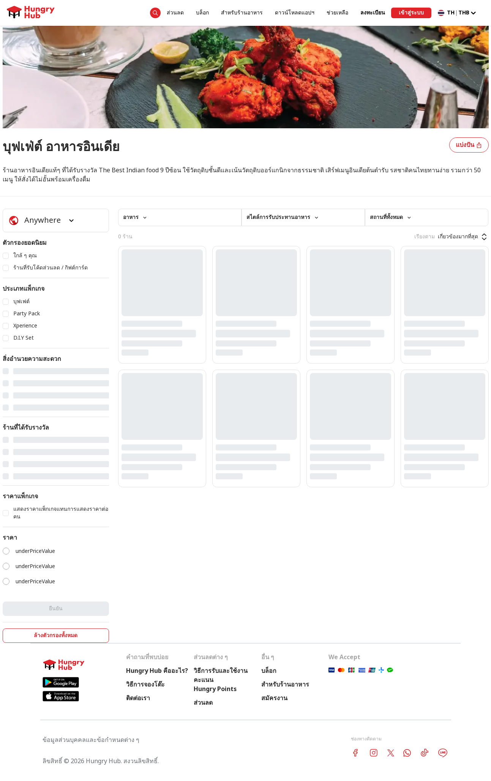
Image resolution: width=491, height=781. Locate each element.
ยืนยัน (56, 609)
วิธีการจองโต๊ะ (145, 684)
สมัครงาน (274, 698)
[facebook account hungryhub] (355, 752)
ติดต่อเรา (138, 698)
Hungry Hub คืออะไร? (157, 671)
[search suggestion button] (155, 13)
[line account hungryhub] (442, 752)
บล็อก (202, 13)
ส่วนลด (175, 13)
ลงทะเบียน (372, 13)
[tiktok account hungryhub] (424, 752)
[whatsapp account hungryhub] (407, 753)
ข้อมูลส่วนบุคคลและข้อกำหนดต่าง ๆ (91, 740)
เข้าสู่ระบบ (411, 13)
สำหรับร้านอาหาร (242, 13)
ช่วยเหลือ (337, 13)
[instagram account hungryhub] (373, 752)
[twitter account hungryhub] (390, 753)
